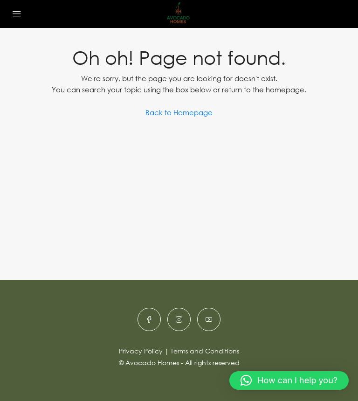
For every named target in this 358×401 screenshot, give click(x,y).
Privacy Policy (141, 351)
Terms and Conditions (205, 351)
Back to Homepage (179, 112)
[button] (289, 380)
